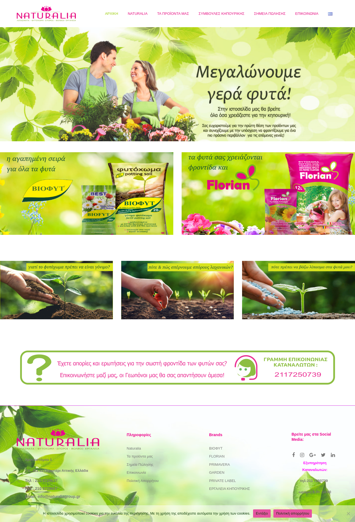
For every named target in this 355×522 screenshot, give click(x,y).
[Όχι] (348, 513)
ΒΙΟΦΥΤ (216, 448)
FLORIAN (216, 456)
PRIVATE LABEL (222, 481)
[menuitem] (111, 13)
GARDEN (216, 472)
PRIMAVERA (219, 464)
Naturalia (134, 448)
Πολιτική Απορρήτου (143, 481)
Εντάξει (262, 513)
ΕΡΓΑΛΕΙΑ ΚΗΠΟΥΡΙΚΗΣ (229, 489)
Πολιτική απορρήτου (292, 513)
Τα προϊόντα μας (140, 456)
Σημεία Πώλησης (140, 464)
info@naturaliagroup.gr (59, 496)
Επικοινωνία (136, 472)
